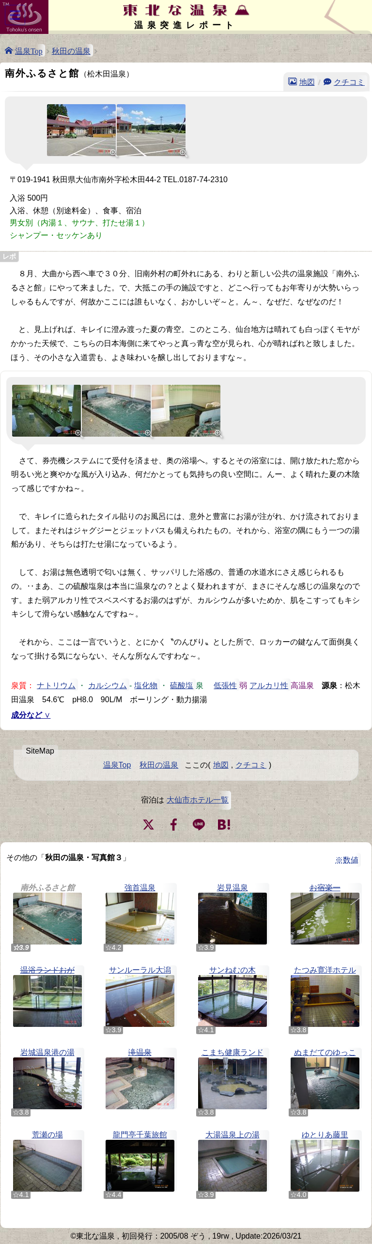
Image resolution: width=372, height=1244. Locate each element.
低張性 (225, 685)
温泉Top (29, 50)
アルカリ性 (268, 685)
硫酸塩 (181, 685)
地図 (307, 81)
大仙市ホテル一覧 (198, 800)
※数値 (346, 860)
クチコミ (349, 81)
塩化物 (145, 685)
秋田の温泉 (71, 50)
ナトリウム (56, 685)
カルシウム (107, 685)
